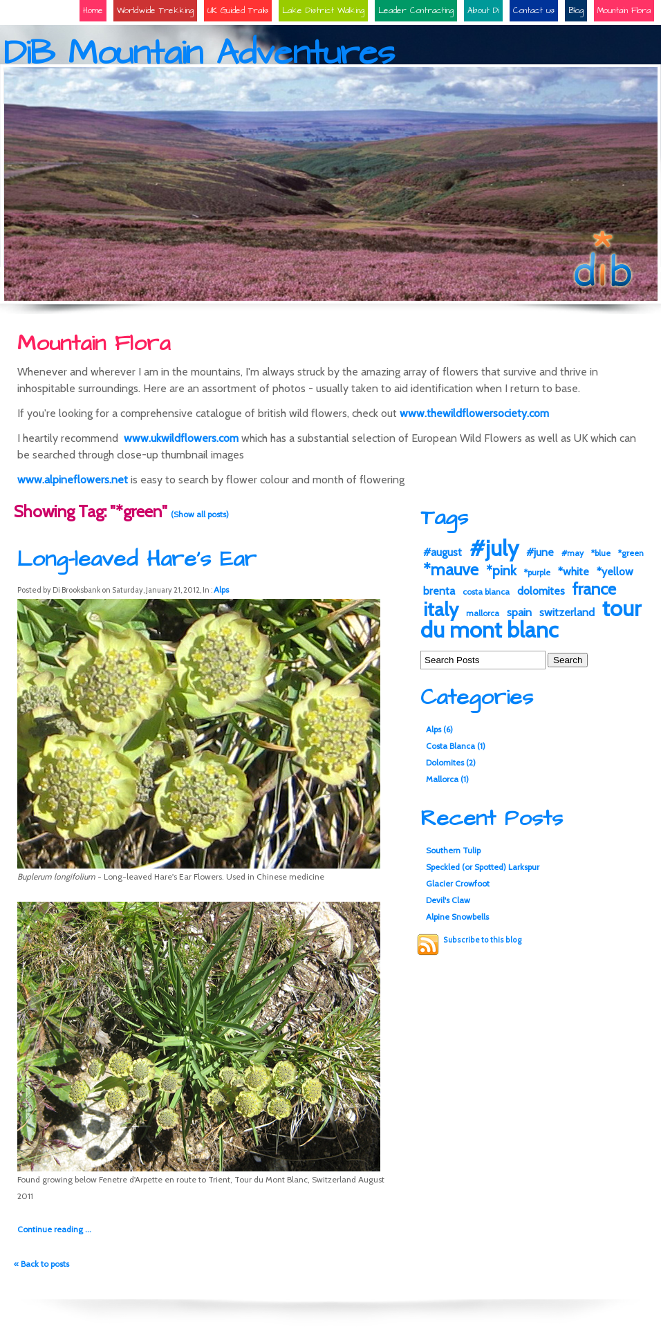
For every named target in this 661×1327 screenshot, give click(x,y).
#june (540, 552)
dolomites (541, 590)
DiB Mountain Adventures (199, 53)
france (594, 589)
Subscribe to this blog (482, 940)
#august (442, 552)
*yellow (615, 571)
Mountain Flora (624, 11)
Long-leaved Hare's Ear (137, 559)
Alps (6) (439, 729)
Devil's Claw (448, 900)
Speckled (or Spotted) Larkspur (482, 867)
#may (572, 553)
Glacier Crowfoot (458, 883)
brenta (439, 590)
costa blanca (486, 591)
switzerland (567, 612)
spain (519, 612)
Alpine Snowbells (457, 916)
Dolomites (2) (451, 762)
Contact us (534, 11)
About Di (483, 11)
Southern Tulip (453, 850)
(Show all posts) (200, 514)
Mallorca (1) (447, 779)
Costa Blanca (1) (455, 746)
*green (631, 553)
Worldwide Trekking (155, 11)
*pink (501, 570)
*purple (537, 572)
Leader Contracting (416, 11)
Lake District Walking (323, 11)
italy (440, 609)
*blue (601, 553)
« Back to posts (41, 1264)
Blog (576, 11)
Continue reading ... (54, 1229)
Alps (221, 589)
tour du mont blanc (530, 619)
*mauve (450, 569)
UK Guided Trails (237, 11)
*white (573, 571)
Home (93, 11)
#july (494, 548)
